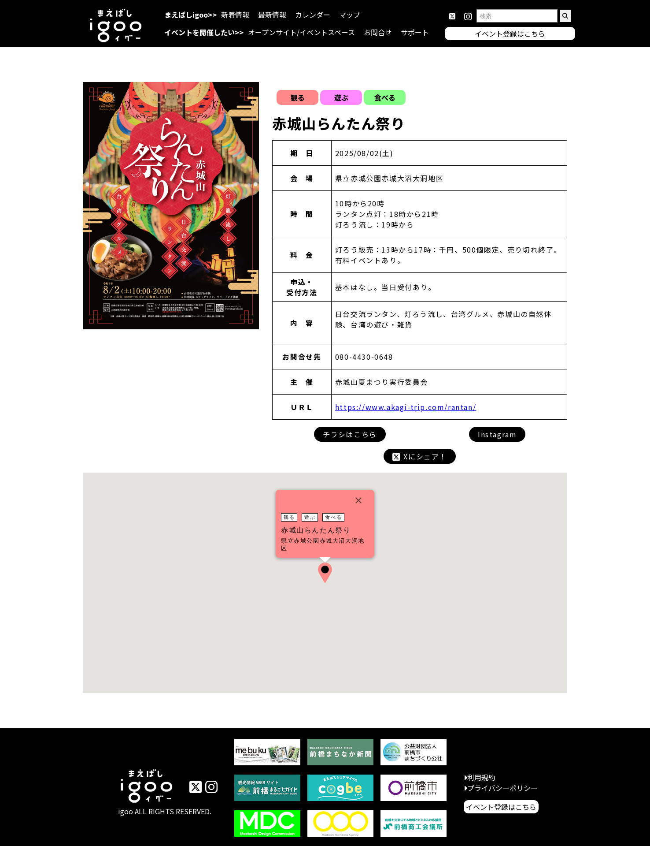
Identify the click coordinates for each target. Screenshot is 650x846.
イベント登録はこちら (501, 806)
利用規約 (481, 777)
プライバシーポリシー (502, 788)
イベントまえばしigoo (147, 787)
